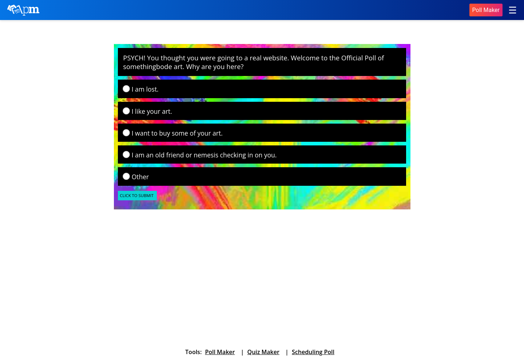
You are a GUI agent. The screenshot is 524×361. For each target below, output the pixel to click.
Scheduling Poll (313, 352)
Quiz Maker (263, 352)
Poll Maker (486, 10)
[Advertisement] (169, 269)
